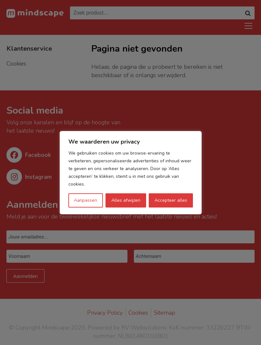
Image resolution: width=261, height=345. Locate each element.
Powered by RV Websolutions (127, 327)
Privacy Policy (105, 313)
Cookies (138, 313)
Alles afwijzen (125, 200)
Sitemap (164, 313)
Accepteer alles (171, 200)
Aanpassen (85, 200)
